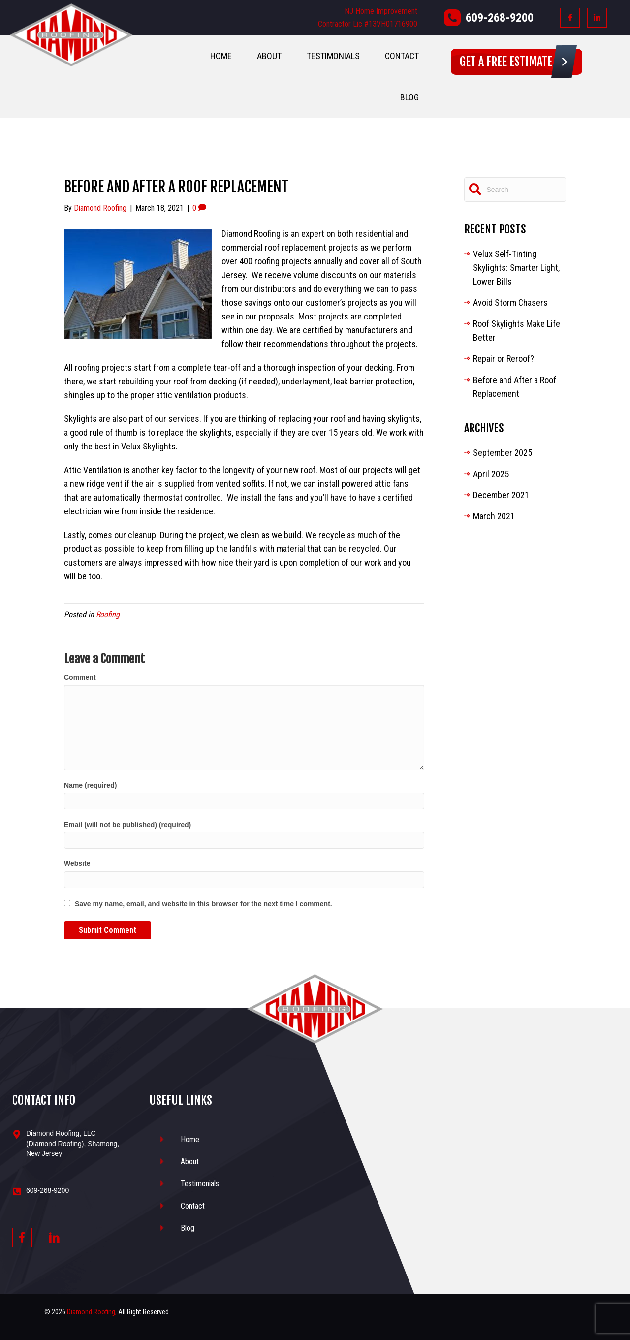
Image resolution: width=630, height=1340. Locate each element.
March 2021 (494, 516)
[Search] (515, 189)
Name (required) (90, 785)
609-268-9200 (500, 18)
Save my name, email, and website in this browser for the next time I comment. (203, 904)
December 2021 (501, 495)
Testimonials (333, 56)
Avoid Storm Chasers (510, 302)
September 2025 (502, 452)
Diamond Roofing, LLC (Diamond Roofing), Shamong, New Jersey (72, 1143)
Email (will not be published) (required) (127, 825)
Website (77, 863)
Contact (402, 56)
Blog (409, 97)
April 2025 (491, 474)
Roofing (108, 614)
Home (221, 56)
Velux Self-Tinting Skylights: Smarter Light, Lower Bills (516, 268)
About (269, 56)
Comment (80, 677)
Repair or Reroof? (503, 358)
